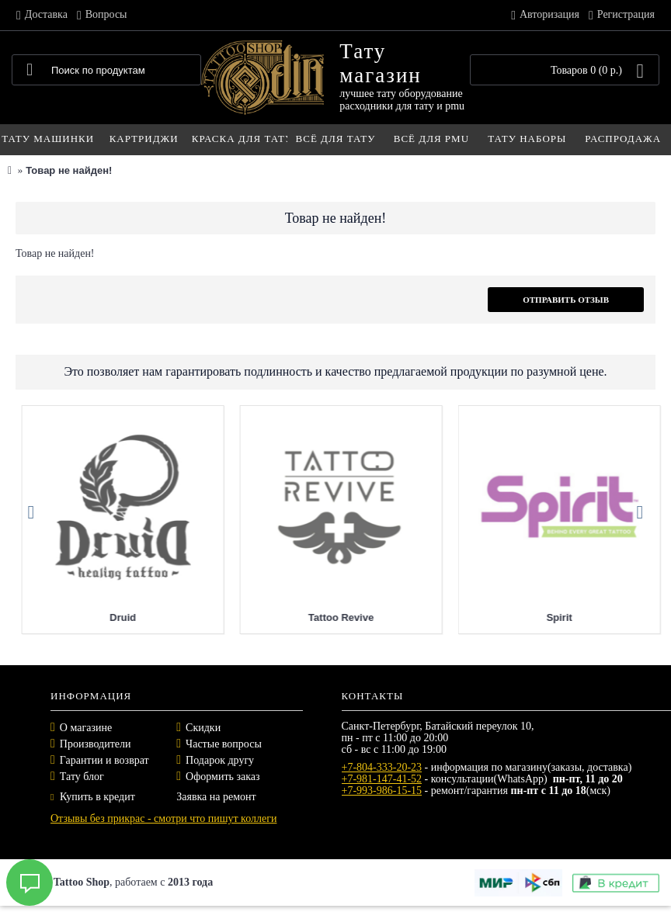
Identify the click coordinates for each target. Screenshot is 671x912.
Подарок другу (220, 760)
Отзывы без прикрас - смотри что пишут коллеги (163, 818)
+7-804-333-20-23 (382, 767)
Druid (310, 617)
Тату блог (82, 776)
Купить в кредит (92, 797)
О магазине (86, 727)
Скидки (203, 727)
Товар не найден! (69, 170)
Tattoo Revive (528, 617)
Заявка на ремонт (216, 797)
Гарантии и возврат (104, 760)
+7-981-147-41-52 (382, 779)
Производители (95, 744)
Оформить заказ (222, 776)
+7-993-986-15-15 (382, 790)
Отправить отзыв (566, 299)
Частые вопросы (224, 744)
